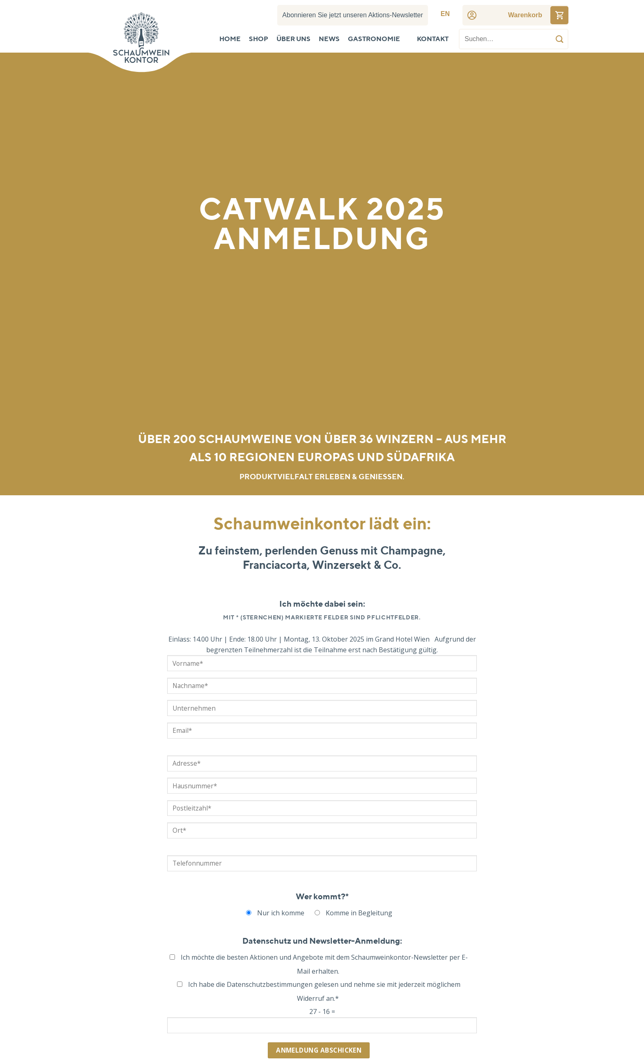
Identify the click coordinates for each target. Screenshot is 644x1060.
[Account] (471, 15)
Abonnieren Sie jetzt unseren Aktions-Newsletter (352, 15)
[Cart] (524, 15)
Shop (258, 39)
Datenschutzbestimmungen (270, 984)
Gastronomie (374, 39)
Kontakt (432, 39)
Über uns (293, 39)
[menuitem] (445, 14)
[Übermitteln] (560, 39)
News (329, 39)
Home (230, 39)
